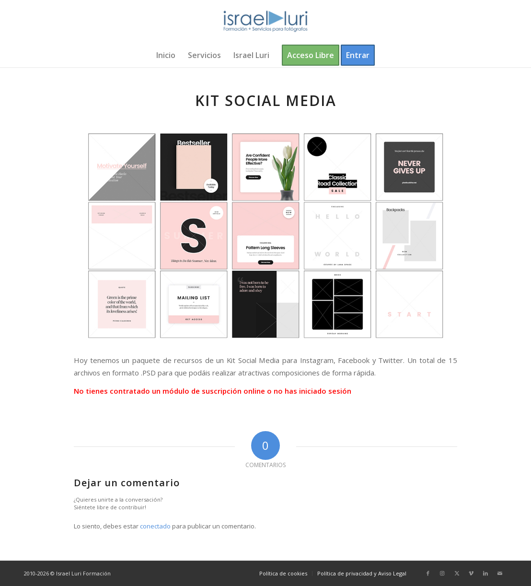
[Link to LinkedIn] (485, 573)
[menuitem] (166, 55)
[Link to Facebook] (428, 573)
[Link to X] (457, 573)
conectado (155, 526)
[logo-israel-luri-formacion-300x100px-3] (265, 21)
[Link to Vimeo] (471, 573)
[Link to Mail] (500, 573)
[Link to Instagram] (442, 573)
